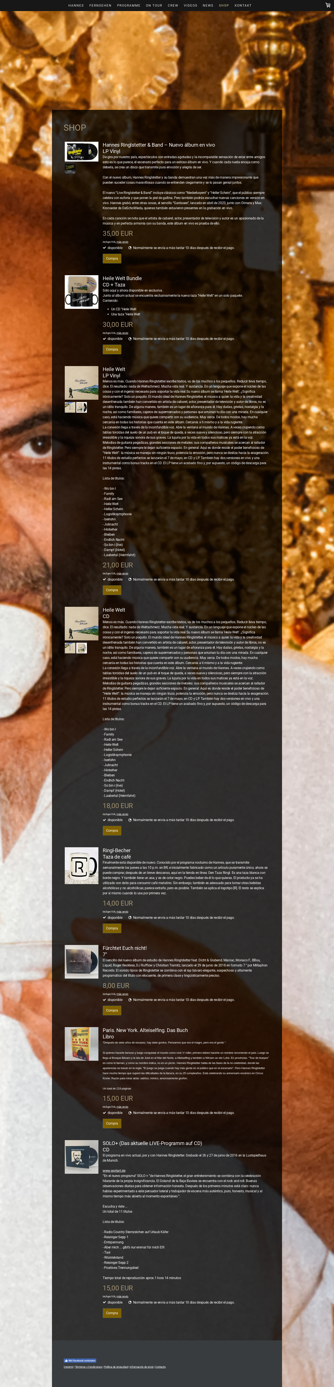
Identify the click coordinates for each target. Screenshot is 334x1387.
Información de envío (142, 1366)
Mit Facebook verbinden (80, 1360)
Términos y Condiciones (88, 1366)
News (208, 5)
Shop (224, 5)
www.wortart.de (114, 1171)
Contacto (160, 1366)
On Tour (154, 5)
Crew (173, 5)
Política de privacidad (116, 1366)
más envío (122, 241)
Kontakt (243, 5)
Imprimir (68, 1366)
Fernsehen (100, 5)
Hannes (76, 5)
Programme (129, 5)
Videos (190, 5)
